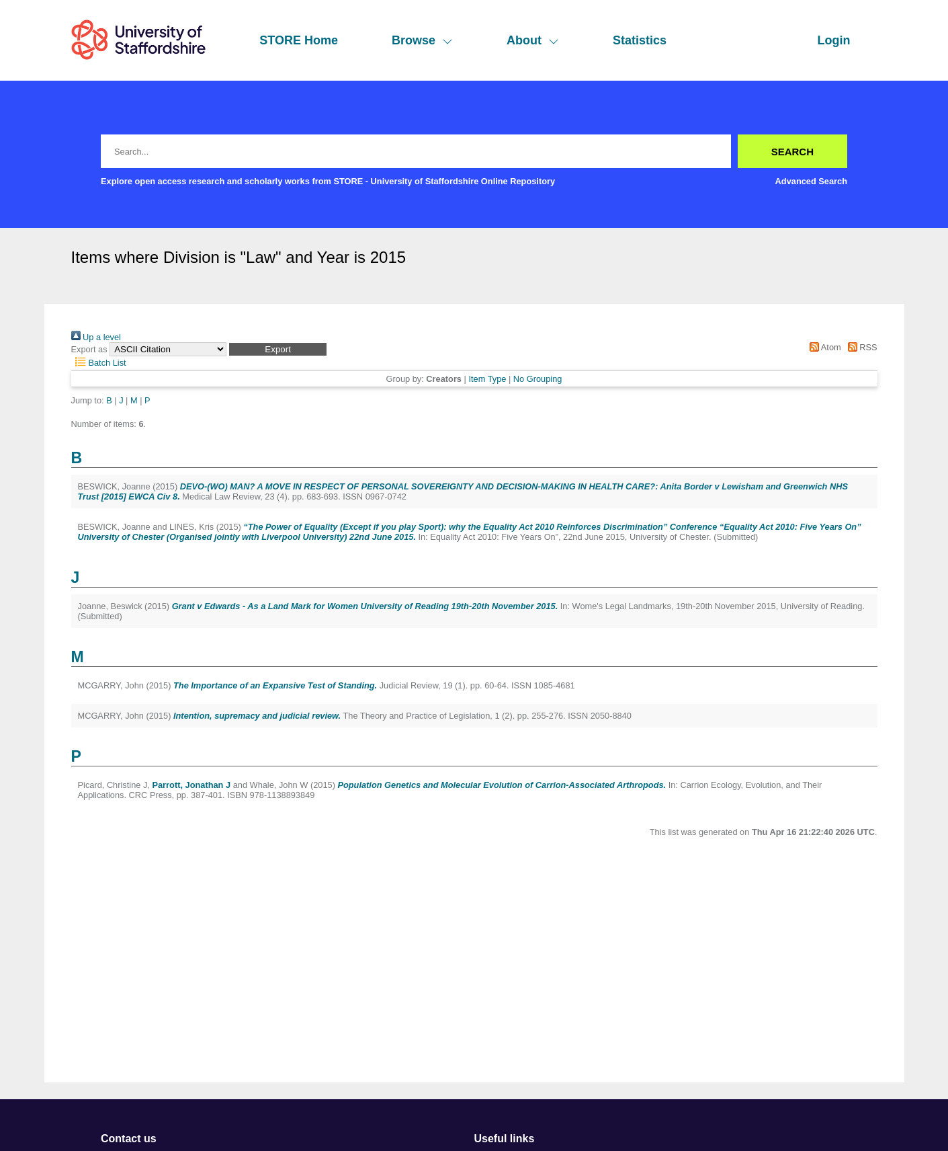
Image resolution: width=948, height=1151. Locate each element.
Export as (89, 349)
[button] (278, 349)
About (533, 40)
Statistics (639, 40)
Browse (422, 40)
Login (834, 40)
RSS (860, 347)
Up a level (96, 337)
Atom (823, 347)
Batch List (98, 363)
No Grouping (537, 379)
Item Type (487, 379)
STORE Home (298, 40)
